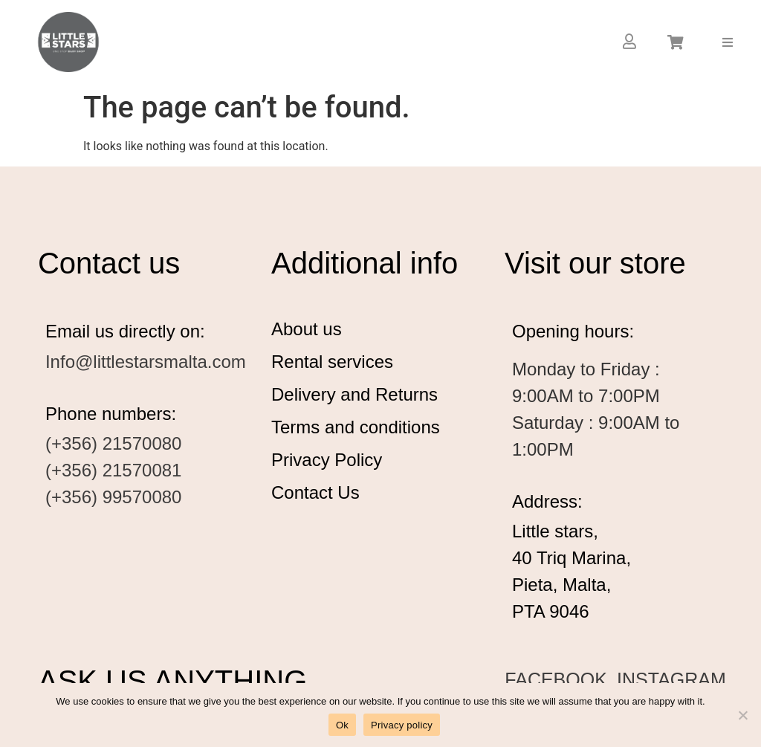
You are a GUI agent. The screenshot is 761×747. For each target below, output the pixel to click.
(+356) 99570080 (113, 497)
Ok (342, 725)
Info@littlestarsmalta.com (145, 362)
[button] (728, 42)
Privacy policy (402, 725)
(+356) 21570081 (113, 470)
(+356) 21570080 (113, 443)
